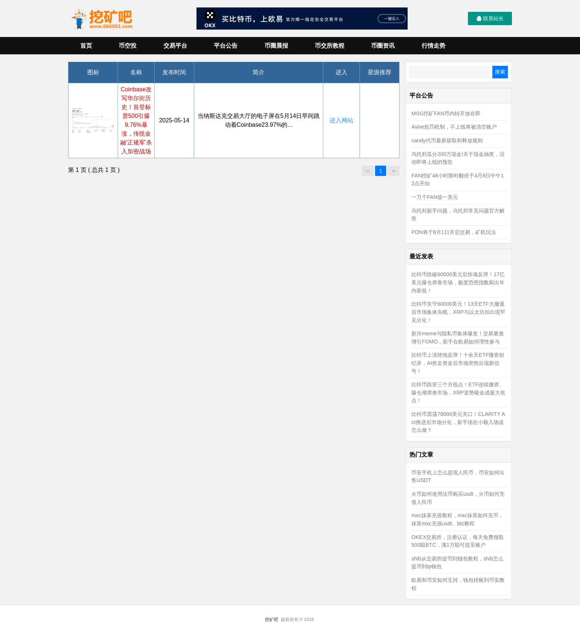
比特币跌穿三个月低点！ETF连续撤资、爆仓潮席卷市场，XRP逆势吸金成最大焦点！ (458, 392)
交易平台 (175, 46)
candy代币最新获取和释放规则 (446, 140)
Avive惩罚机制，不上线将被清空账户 (454, 127)
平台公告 (225, 46)
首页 (86, 46)
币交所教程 (329, 46)
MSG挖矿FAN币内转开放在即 (445, 113)
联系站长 (490, 18)
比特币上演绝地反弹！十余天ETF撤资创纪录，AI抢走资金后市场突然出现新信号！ (457, 363)
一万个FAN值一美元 (434, 197)
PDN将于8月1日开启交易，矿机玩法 (453, 232)
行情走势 (433, 46)
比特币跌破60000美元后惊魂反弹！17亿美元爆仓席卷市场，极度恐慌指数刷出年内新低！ (458, 282)
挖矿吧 (271, 619)
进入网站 (341, 120)
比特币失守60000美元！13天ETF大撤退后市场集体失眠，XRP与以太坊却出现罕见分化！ (458, 312)
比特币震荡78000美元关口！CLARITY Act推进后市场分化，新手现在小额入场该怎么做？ (458, 422)
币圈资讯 (383, 46)
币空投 (127, 46)
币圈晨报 (276, 46)
